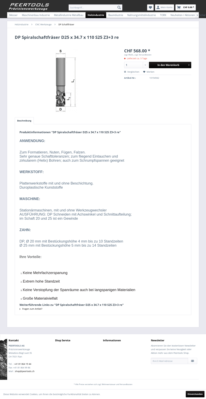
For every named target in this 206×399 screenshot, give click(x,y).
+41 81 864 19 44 (22, 363)
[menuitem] (95, 7)
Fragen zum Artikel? (30, 308)
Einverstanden (195, 394)
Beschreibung (24, 120)
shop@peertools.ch (25, 371)
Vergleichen (131, 71)
